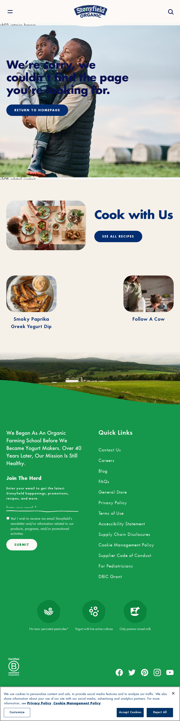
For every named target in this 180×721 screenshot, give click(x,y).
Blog (103, 470)
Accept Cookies (130, 712)
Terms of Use (111, 512)
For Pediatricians (116, 565)
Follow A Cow (148, 319)
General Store (113, 491)
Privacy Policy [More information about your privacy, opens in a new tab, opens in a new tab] (39, 703)
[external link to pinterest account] (144, 672)
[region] (90, 704)
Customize (16, 712)
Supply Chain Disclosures (124, 533)
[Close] (173, 693)
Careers (106, 459)
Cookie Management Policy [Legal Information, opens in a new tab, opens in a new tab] (77, 703)
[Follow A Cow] (148, 294)
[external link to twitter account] (132, 672)
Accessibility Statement (122, 522)
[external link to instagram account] (157, 672)
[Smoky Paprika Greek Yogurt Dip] (31, 294)
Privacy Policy (113, 501)
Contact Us (110, 449)
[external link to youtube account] (170, 672)
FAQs (104, 480)
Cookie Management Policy (126, 544)
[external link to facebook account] (119, 672)
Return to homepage (37, 110)
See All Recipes (118, 236)
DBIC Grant (110, 575)
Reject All (160, 712)
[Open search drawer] (170, 11)
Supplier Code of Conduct (125, 554)
